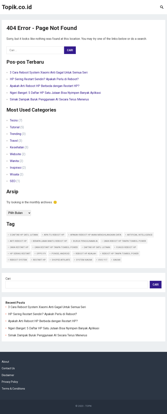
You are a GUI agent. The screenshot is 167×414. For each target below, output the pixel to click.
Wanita (14, 161)
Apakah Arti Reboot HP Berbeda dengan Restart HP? (44, 86)
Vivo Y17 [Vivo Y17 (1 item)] (102, 260)
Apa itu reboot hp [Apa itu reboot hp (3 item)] (54, 235)
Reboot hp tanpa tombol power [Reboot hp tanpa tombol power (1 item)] (120, 253)
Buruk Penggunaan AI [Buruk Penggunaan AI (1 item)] (85, 241)
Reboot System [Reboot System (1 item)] (18, 260)
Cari (8, 278)
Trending (15, 134)
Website (15, 154)
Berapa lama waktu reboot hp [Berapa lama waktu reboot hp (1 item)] (50, 241)
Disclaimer (8, 375)
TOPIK (88, 406)
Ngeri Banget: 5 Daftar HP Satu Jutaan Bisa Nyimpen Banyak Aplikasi (55, 93)
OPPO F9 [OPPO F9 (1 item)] (41, 253)
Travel (14, 140)
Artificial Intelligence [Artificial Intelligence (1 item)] (139, 235)
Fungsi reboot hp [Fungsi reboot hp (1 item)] (126, 247)
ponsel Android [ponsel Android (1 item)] (61, 253)
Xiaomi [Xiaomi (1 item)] (116, 260)
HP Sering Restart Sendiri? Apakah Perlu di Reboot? (44, 79)
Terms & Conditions (13, 388)
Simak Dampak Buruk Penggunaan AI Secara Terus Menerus (49, 99)
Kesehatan (17, 147)
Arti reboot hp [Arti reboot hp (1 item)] (18, 241)
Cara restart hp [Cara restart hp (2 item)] (19, 247)
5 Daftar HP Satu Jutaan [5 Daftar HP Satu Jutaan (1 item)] (24, 235)
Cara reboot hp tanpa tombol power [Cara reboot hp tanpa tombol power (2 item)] (125, 241)
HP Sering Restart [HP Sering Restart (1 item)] (20, 253)
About (5, 361)
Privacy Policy (10, 381)
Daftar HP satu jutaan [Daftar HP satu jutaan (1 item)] (97, 247)
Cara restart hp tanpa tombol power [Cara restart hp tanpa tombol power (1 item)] (56, 247)
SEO (13, 181)
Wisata (14, 174)
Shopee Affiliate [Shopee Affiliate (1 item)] (61, 260)
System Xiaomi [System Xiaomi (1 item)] (84, 260)
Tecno (14, 120)
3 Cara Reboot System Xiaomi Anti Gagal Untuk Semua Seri (49, 72)
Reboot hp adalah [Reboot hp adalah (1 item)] (86, 253)
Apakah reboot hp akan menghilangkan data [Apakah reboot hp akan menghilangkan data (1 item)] (95, 235)
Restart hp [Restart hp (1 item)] (39, 260)
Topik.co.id (17, 7)
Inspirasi (15, 167)
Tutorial (15, 127)
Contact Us (8, 368)
